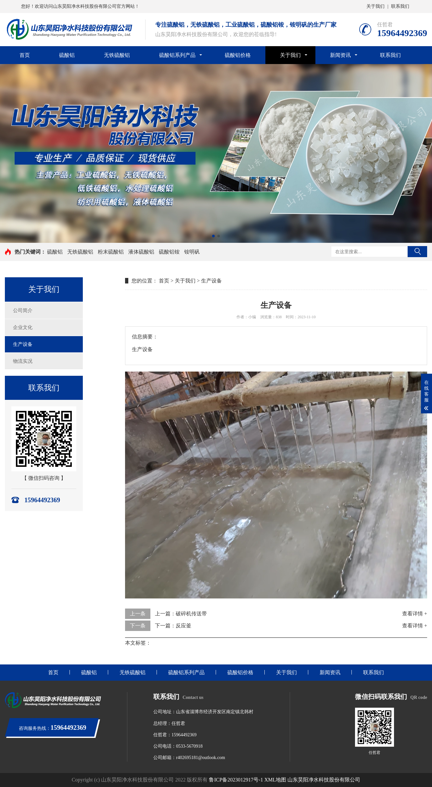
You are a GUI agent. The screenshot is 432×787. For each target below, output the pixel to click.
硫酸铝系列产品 (177, 55)
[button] (213, 236)
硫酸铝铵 (169, 252)
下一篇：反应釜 (173, 625)
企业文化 (22, 327)
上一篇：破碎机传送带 (181, 613)
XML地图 (275, 779)
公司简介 (22, 310)
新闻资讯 (340, 55)
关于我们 (375, 6)
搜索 (417, 251)
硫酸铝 (67, 55)
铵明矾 (192, 252)
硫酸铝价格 (238, 55)
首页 (24, 55)
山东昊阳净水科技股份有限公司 (323, 779)
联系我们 (400, 6)
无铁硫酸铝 (117, 55)
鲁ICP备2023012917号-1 (236, 779)
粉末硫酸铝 (111, 252)
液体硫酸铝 (141, 252)
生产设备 (22, 344)
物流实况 (22, 361)
